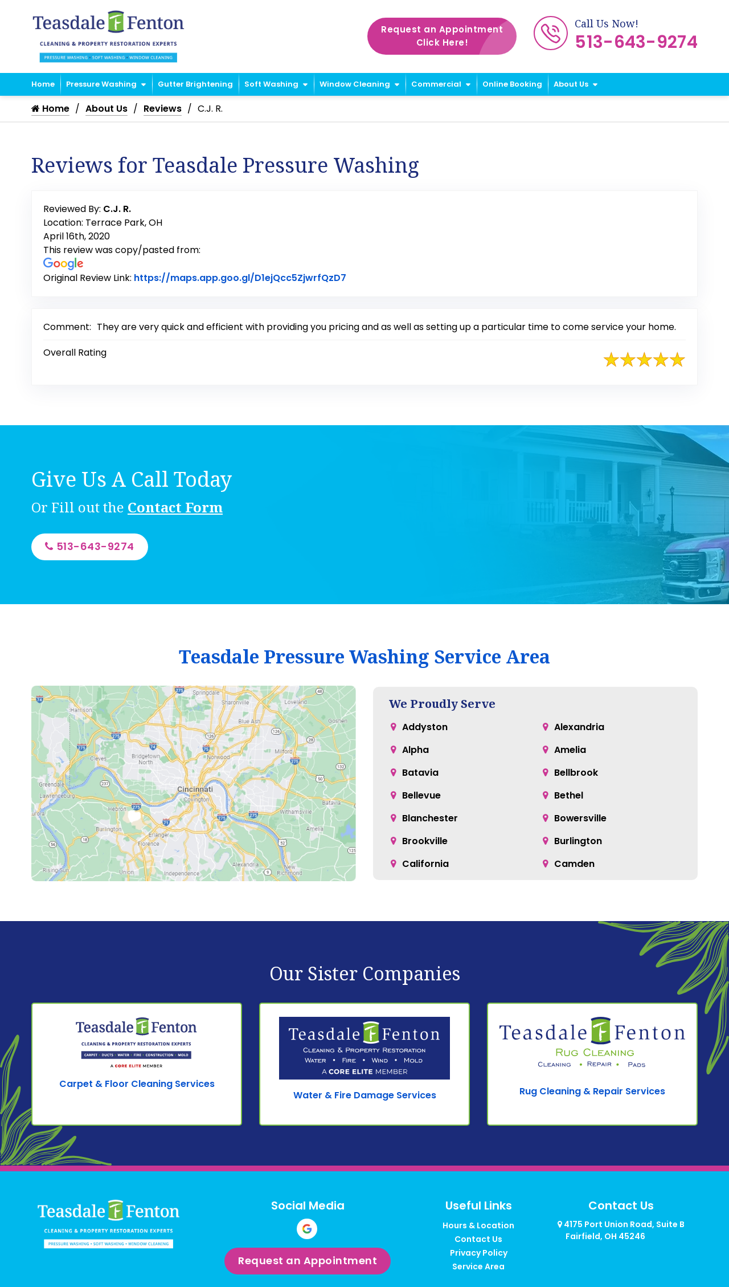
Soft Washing (271, 84)
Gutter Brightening (195, 84)
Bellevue (421, 795)
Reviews (163, 108)
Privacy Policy (478, 1253)
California (425, 863)
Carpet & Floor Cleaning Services (137, 1084)
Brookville (425, 841)
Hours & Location (478, 1226)
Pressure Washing (101, 84)
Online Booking (512, 84)
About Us (571, 84)
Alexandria (579, 727)
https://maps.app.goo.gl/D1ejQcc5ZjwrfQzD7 (240, 277)
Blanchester (430, 818)
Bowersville (580, 818)
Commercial (436, 84)
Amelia (570, 749)
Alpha (415, 749)
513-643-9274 (636, 42)
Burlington (578, 841)
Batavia (420, 772)
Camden (574, 863)
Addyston (425, 727)
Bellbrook (576, 772)
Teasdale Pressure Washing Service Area (364, 656)
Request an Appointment (449, 36)
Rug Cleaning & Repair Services (592, 1091)
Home (43, 84)
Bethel (568, 795)
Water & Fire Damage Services (364, 1095)
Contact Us (478, 1239)
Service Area (478, 1267)
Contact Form (175, 507)
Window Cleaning (355, 84)
